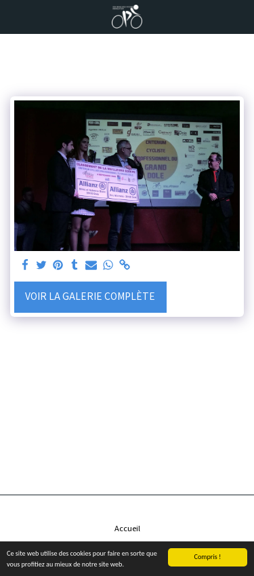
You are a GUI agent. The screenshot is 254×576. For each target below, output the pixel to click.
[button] (14, 16)
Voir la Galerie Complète (90, 296)
